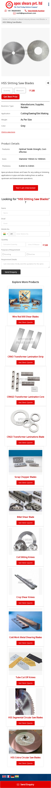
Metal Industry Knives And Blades (32, 19)
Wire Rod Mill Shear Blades (25, 316)
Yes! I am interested (25, 188)
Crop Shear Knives (25, 597)
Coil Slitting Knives (25, 557)
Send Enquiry (25, 784)
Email (3, 219)
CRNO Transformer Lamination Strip (25, 356)
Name (3, 208)
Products (13, 19)
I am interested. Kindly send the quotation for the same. (25, 264)
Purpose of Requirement (10, 250)
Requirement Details (9, 260)
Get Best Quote (26, 322)
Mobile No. (5, 229)
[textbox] (20, 90)
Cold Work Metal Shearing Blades (25, 637)
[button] (36, 11)
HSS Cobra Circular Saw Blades (25, 757)
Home (5, 19)
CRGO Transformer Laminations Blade (25, 436)
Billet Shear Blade (25, 517)
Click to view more (8, 132)
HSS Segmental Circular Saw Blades (25, 717)
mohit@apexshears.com (26, 13)
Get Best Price (10, 96)
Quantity (4, 239)
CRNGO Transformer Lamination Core (25, 396)
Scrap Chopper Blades (25, 477)
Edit (32, 90)
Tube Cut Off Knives (25, 677)
